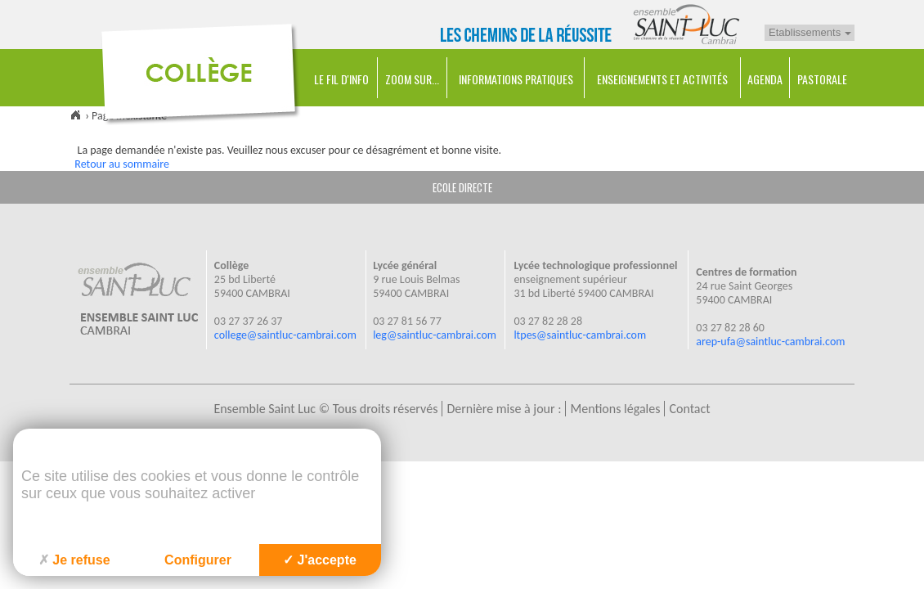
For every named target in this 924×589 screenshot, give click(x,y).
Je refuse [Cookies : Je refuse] (74, 560)
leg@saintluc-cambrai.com (434, 335)
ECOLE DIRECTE (462, 187)
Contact (689, 408)
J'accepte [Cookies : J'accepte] (320, 560)
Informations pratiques (516, 79)
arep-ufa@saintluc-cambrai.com (770, 341)
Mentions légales (615, 408)
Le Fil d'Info (341, 79)
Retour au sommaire (121, 164)
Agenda (765, 79)
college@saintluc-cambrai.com (285, 335)
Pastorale (822, 79)
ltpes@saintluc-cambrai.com (580, 335)
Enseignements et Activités (662, 79)
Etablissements (810, 32)
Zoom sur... (412, 79)
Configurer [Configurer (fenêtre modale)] (197, 560)
